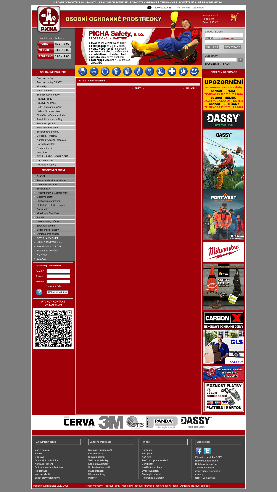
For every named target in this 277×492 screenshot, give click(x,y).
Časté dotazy (95, 453)
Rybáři (40, 217)
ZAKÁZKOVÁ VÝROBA (49, 246)
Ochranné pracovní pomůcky (195, 485)
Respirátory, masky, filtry (50, 119)
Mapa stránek (95, 470)
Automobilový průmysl (48, 221)
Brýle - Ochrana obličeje (49, 107)
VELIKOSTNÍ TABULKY (49, 242)
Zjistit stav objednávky (47, 477)
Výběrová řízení (150, 470)
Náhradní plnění (44, 464)
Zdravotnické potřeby (48, 131)
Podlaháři (42, 209)
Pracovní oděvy (45, 78)
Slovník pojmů (96, 457)
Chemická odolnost (47, 184)
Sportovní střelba (46, 225)
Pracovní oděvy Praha (166, 485)
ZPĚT (138, 88)
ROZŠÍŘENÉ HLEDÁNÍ (217, 64)
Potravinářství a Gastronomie (52, 192)
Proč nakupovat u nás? (155, 460)
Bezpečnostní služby (48, 229)
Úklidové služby (45, 197)
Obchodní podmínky (46, 460)
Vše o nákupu (42, 450)
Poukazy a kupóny (46, 164)
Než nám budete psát (100, 450)
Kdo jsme (147, 453)
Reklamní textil (44, 148)
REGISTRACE (232, 47)
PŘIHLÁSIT (212, 47)
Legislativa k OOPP (99, 464)
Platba (38, 453)
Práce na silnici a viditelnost (51, 180)
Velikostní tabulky (98, 460)
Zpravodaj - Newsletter (208, 471)
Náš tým (146, 457)
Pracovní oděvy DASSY (49, 82)
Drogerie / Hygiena (47, 135)
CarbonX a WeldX (46, 160)
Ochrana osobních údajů (49, 467)
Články (199, 474)
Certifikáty (147, 464)
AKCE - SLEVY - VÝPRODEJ (52, 156)
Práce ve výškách (46, 123)
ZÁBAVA (41, 258)
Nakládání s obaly (152, 467)
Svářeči (41, 176)
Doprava (39, 457)
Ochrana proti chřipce (48, 234)
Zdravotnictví (43, 188)
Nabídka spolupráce (206, 460)
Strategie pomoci (151, 474)
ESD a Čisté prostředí (48, 201)
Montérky (42, 86)
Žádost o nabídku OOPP (208, 457)
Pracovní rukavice (46, 103)
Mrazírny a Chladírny (48, 213)
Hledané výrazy (97, 474)
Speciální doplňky (46, 144)
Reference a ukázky (153, 477)
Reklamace (41, 470)
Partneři (92, 477)
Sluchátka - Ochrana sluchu (51, 115)
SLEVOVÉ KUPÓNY (48, 250)
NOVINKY (42, 254)
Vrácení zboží (42, 474)
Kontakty (147, 450)
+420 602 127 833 (162, 7)
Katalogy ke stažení (206, 464)
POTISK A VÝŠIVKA (47, 238)
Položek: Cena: (211, 19)
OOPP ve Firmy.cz (205, 478)
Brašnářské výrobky (47, 127)
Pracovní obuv (44, 98)
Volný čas (42, 152)
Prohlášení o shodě (99, 467)
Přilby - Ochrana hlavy (48, 111)
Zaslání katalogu (204, 467)
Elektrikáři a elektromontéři (51, 205)
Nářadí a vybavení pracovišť (51, 140)
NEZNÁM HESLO (226, 38)
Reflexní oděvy (45, 90)
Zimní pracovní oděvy (48, 94)
